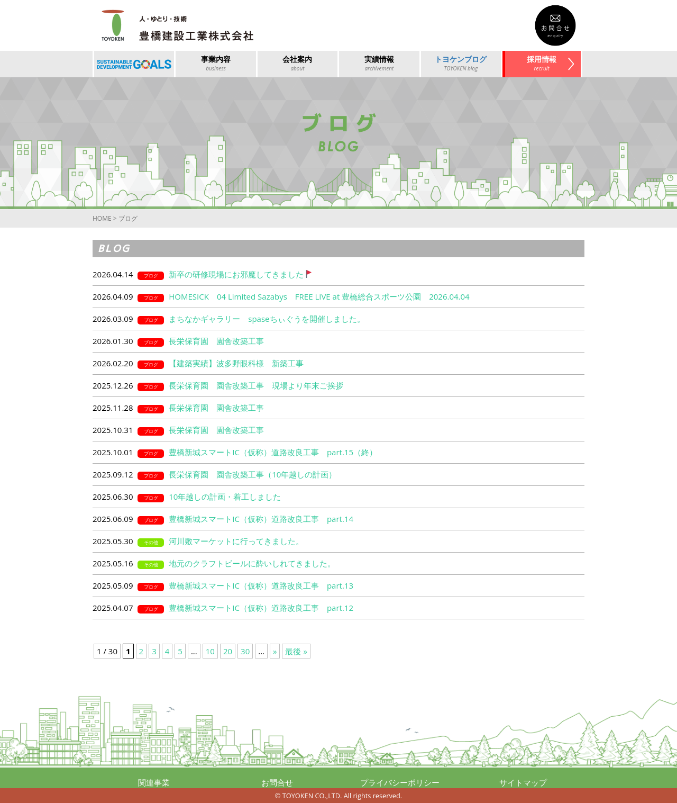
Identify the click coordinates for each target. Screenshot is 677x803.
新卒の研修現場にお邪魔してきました (240, 274)
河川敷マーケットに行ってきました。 (236, 541)
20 (227, 651)
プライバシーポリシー (400, 782)
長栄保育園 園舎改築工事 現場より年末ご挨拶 (256, 385)
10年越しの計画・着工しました (225, 496)
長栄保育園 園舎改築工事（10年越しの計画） (252, 474)
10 (210, 651)
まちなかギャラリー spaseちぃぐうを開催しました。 (266, 318)
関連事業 (154, 782)
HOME (102, 218)
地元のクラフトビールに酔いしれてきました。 (252, 563)
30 (245, 651)
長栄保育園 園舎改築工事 (216, 341)
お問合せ (277, 782)
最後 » (296, 651)
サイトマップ (523, 782)
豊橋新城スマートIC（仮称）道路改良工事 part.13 (261, 585)
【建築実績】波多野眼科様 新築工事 (236, 363)
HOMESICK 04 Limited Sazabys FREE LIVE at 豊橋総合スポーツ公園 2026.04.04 (319, 296)
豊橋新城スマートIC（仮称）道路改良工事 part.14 (261, 518)
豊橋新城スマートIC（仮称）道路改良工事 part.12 (261, 607)
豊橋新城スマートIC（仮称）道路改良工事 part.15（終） (273, 452)
